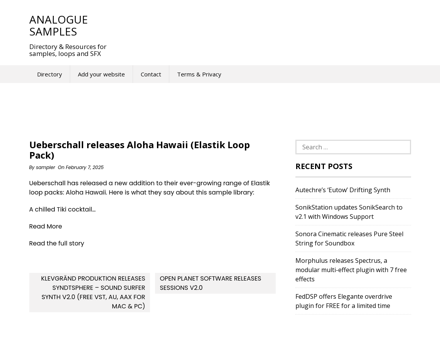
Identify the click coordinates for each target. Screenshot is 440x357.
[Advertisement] (258, 25)
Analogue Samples (58, 25)
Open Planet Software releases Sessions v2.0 (210, 283)
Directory (49, 74)
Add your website (101, 74)
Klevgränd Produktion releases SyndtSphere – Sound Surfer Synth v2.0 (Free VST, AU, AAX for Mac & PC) (93, 292)
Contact (151, 74)
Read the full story (56, 243)
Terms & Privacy (199, 74)
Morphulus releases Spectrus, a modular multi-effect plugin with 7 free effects (351, 269)
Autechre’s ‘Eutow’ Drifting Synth (342, 190)
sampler (45, 167)
